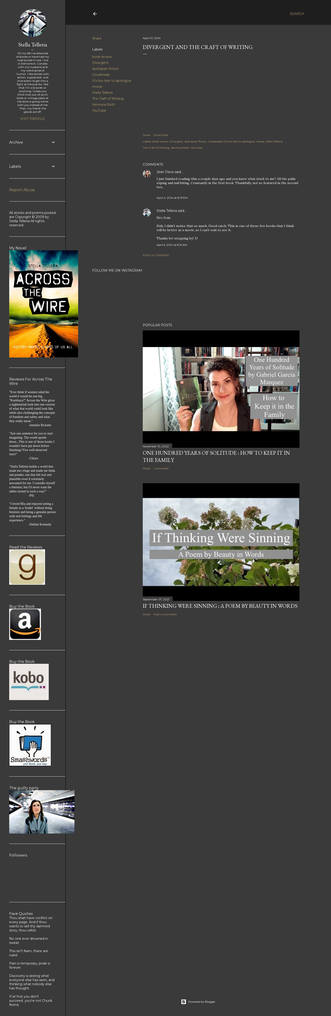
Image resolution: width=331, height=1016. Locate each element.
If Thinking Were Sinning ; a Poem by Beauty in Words (220, 605)
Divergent (100, 63)
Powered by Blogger (198, 1002)
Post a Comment (156, 255)
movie (97, 87)
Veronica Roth (103, 104)
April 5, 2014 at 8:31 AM (172, 245)
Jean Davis (165, 172)
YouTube (99, 110)
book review (102, 57)
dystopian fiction (105, 69)
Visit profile (32, 119)
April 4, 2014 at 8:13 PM (172, 197)
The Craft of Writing (108, 98)
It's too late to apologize (111, 81)
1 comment (161, 468)
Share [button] (96, 38)
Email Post (161, 135)
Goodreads (101, 75)
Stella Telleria (102, 93)
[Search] (297, 13)
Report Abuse (22, 190)
